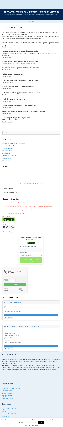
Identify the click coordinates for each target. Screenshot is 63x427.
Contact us (5, 160)
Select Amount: (23, 252)
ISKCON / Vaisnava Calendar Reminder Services (31, 11)
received (8, 290)
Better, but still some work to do (11, 335)
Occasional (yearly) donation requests (13, 311)
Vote (31, 315)
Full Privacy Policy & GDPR (31, 425)
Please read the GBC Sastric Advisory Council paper (18, 64)
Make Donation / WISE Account (31, 260)
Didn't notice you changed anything (12, 342)
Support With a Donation (10, 409)
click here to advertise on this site (31, 183)
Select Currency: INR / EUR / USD (28, 246)
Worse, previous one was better (11, 331)
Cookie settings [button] (31, 422)
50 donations (23, 290)
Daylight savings (7, 148)
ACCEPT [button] (41, 422)
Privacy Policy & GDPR (9, 155)
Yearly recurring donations (10, 309)
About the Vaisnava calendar (11, 388)
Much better (7, 340)
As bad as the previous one (10, 333)
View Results (8, 317)
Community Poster (8, 150)
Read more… (6, 374)
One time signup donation (10, 307)
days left (23, 288)
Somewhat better (8, 338)
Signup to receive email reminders (13, 143)
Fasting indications (8, 145)
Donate (15, 284)
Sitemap (4, 411)
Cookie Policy (6, 158)
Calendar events (7, 391)
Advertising (6, 153)
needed (8, 288)
